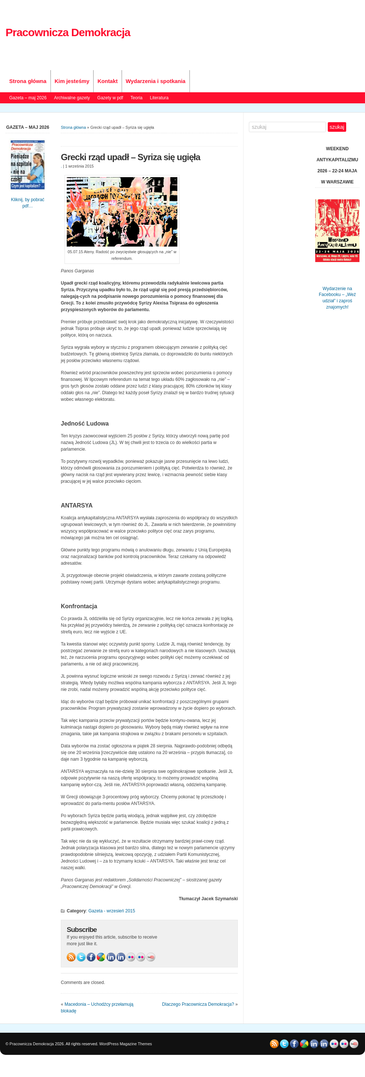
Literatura (159, 97)
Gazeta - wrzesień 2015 (111, 910)
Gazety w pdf (110, 97)
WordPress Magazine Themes (125, 1044)
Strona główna (27, 81)
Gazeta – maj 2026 (27, 97)
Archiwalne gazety (72, 97)
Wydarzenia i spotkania (155, 81)
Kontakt (107, 81)
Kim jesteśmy (72, 81)
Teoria (137, 97)
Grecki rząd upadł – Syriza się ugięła (130, 157)
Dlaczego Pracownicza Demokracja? (198, 1004)
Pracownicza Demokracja (68, 32)
